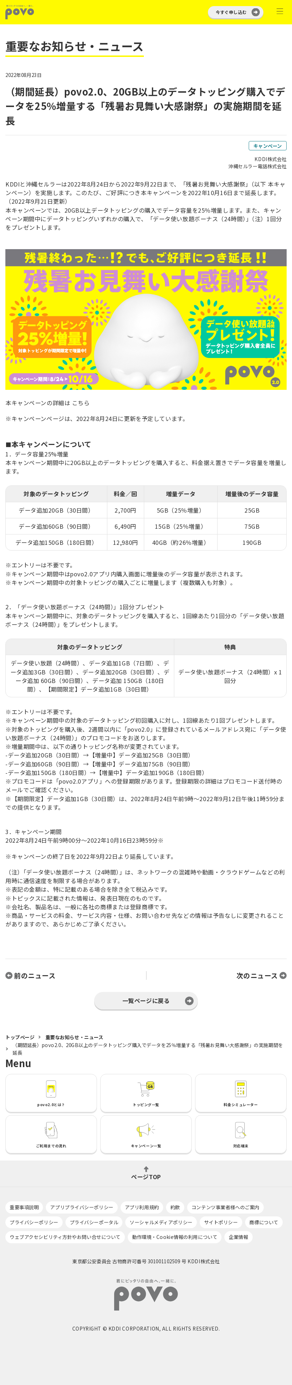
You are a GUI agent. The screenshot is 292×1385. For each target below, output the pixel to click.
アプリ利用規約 (142, 1207)
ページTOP (146, 1176)
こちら (81, 402)
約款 (175, 1207)
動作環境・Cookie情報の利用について (174, 1236)
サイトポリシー (221, 1222)
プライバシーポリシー (34, 1222)
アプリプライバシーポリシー (81, 1207)
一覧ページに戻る (146, 1000)
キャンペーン (267, 145)
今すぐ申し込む (231, 12)
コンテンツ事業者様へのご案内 (225, 1207)
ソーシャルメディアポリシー (161, 1222)
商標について (263, 1222)
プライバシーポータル (94, 1222)
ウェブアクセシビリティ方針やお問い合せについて (65, 1236)
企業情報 (238, 1236)
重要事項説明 (24, 1207)
